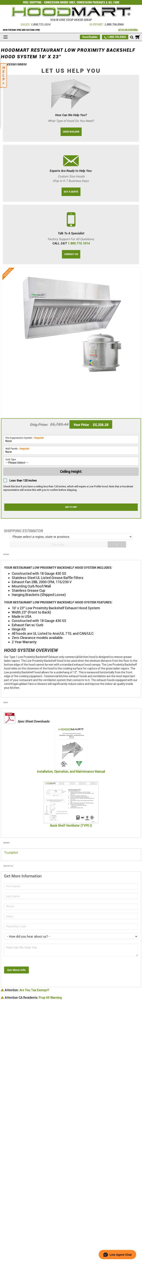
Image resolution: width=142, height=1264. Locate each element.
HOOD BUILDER (71, 131)
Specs (5, 702)
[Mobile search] (131, 37)
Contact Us (8, 866)
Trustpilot (11, 852)
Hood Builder (90, 37)
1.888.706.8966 (114, 24)
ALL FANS (113, 2)
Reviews (6, 843)
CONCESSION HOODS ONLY (59, 2)
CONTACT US (71, 254)
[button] (117, 1254)
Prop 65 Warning (33, 998)
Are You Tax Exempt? (27, 990)
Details (6, 554)
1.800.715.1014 (40, 24)
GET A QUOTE (71, 191)
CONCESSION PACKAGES (91, 2)
